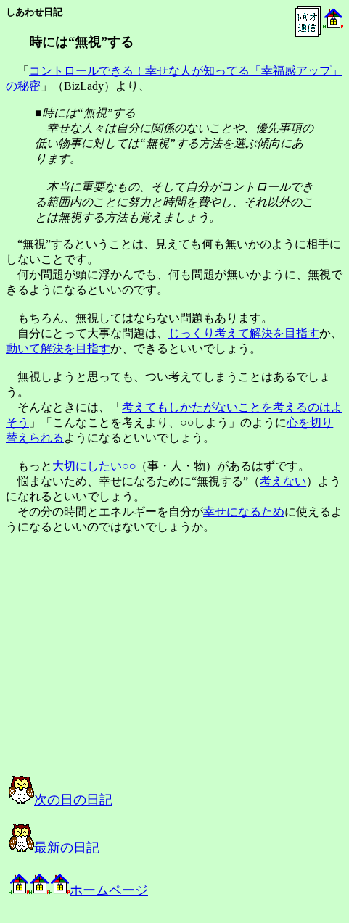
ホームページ (78, 890)
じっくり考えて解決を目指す (243, 333)
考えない (283, 481)
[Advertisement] (155, 667)
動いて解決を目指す (58, 348)
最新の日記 (54, 847)
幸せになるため (243, 511)
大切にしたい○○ (94, 466)
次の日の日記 (60, 799)
